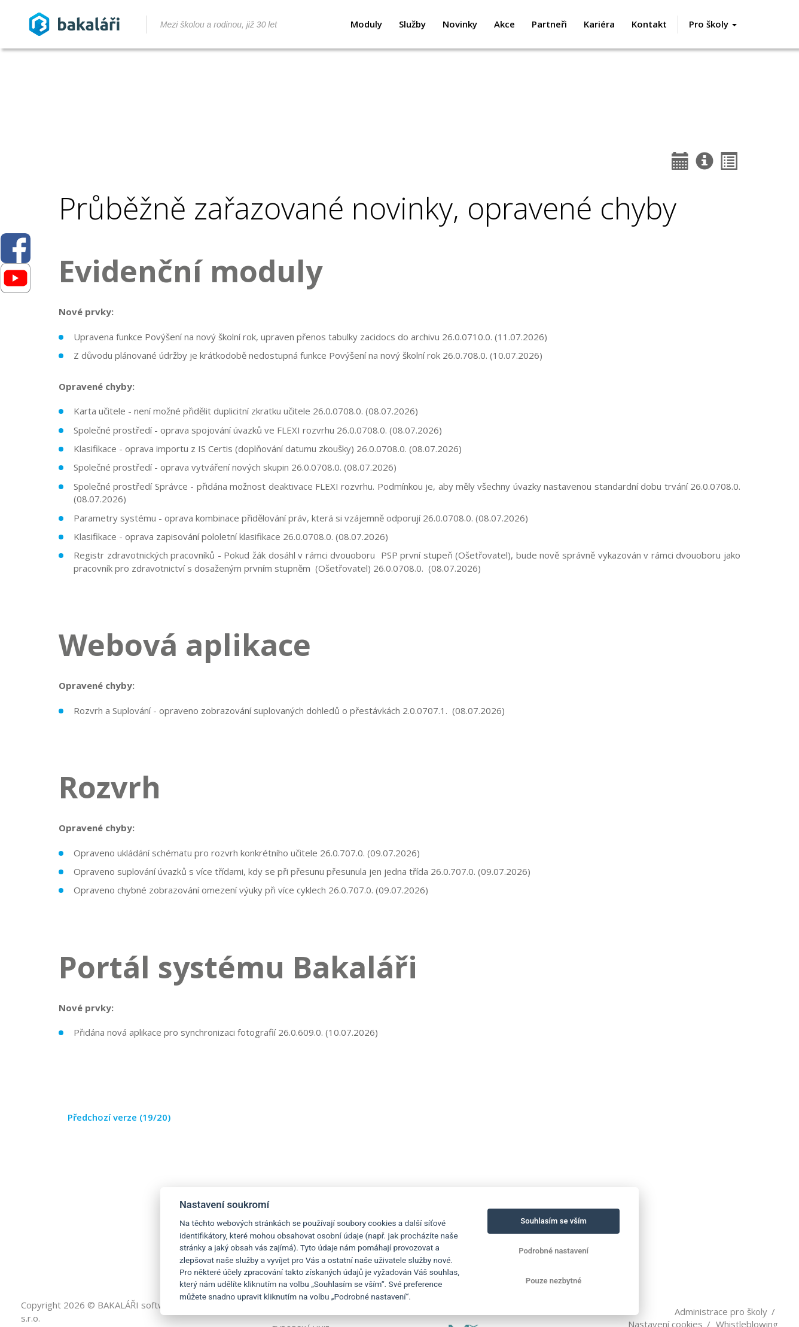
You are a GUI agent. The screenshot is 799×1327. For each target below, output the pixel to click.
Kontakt (649, 24)
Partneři (549, 24)
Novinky (460, 24)
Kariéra (599, 24)
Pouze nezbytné (554, 1280)
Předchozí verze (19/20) (119, 1117)
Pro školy (713, 24)
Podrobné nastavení (553, 1250)
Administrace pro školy (721, 1311)
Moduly (366, 24)
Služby (412, 24)
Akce (504, 24)
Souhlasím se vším (553, 1220)
